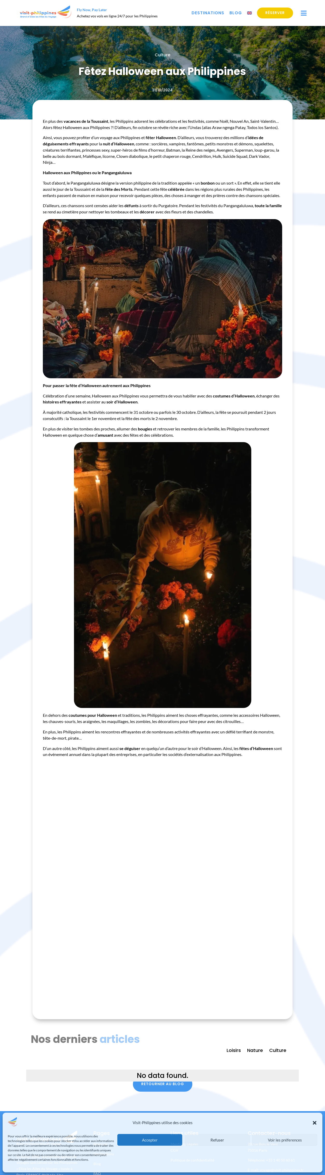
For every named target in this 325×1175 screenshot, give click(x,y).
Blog (235, 13)
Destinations (208, 13)
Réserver (275, 12)
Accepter (150, 1140)
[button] (314, 1122)
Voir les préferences (285, 1140)
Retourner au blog (162, 1083)
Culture (162, 55)
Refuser (217, 1140)
